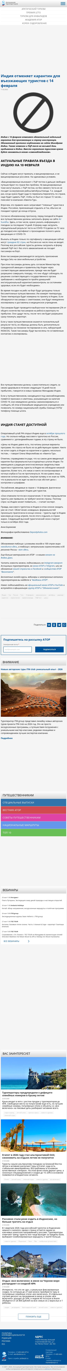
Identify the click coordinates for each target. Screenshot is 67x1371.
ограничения (15, 598)
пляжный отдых (9, 1115)
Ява (35, 1241)
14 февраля (30, 595)
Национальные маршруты (21, 825)
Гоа (10, 595)
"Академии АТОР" (39, 580)
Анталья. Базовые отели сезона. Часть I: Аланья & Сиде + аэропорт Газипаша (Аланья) (33, 925)
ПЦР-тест (38, 598)
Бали (30, 1241)
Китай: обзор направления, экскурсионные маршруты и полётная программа (33, 908)
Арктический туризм (33, 9)
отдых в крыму (9, 1113)
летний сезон (21, 1113)
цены (46, 598)
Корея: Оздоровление (34, 23)
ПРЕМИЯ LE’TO (33, 12)
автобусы (52, 595)
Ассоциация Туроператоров (12, 3)
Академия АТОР (33, 19)
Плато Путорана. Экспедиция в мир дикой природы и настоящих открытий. (32, 900)
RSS (3, 1344)
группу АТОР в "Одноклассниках (43, 588)
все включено (55, 1179)
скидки (6, 1307)
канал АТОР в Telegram (43, 565)
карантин (5, 598)
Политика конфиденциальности (13, 1334)
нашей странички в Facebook (27, 568)
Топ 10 (7, 832)
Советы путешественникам (21, 817)
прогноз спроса (33, 1113)
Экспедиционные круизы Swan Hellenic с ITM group (22, 916)
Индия (4, 595)
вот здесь (23, 549)
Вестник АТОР (12, 810)
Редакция (6, 1338)
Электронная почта (10, 644)
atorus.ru (48, 1369)
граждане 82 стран (16, 242)
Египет (6, 1179)
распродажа (16, 1307)
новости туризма (47, 1113)
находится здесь (9, 546)
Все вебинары (11, 941)
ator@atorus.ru (19, 1354)
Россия (15, 595)
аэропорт (60, 595)
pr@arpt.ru (24, 1358)
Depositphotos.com (38, 532)
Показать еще (33, 1316)
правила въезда (27, 598)
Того (21, 595)
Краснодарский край (29, 1307)
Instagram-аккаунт (53, 562)
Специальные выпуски (18, 802)
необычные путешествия (47, 1241)
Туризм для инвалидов (33, 16)
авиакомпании (41, 595)
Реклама (6, 1341)
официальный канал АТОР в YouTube (45, 585)
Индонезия (22, 1241)
